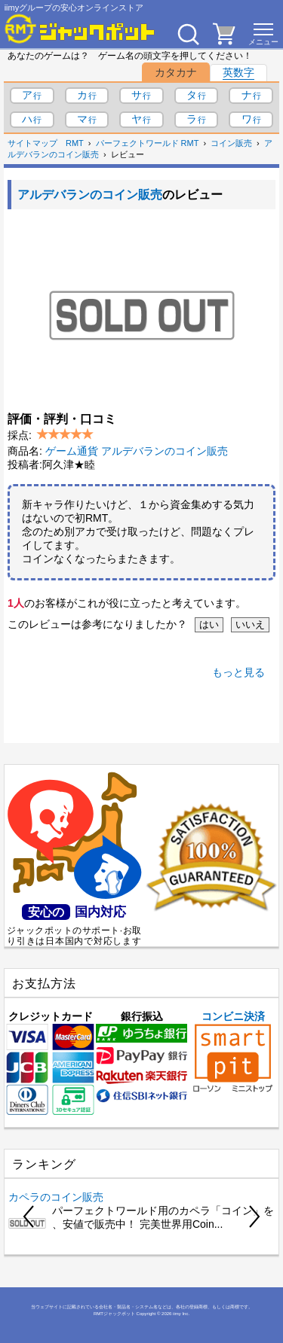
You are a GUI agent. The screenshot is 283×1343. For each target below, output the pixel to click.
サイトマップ (32, 143)
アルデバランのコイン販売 (89, 194)
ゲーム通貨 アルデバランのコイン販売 (136, 451)
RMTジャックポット (114, 1313)
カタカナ (176, 72)
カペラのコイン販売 (55, 1197)
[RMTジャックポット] (80, 29)
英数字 (238, 72)
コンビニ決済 (232, 1051)
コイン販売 (231, 143)
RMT (75, 143)
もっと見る (238, 672)
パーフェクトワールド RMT (147, 143)
